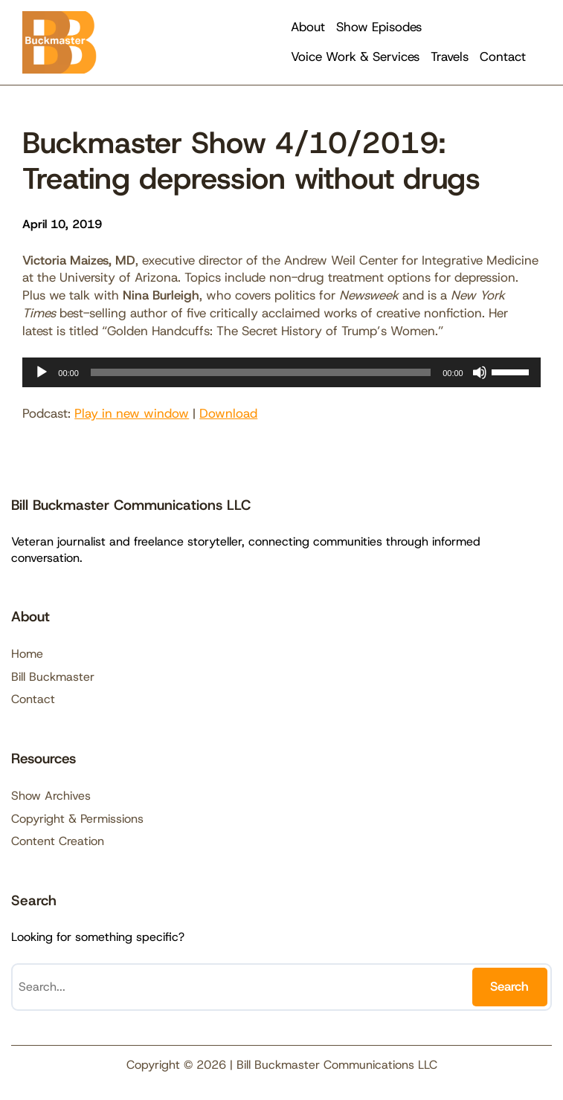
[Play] (41, 372)
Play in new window (131, 413)
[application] (281, 372)
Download (228, 413)
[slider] (261, 372)
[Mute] (479, 372)
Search (509, 986)
